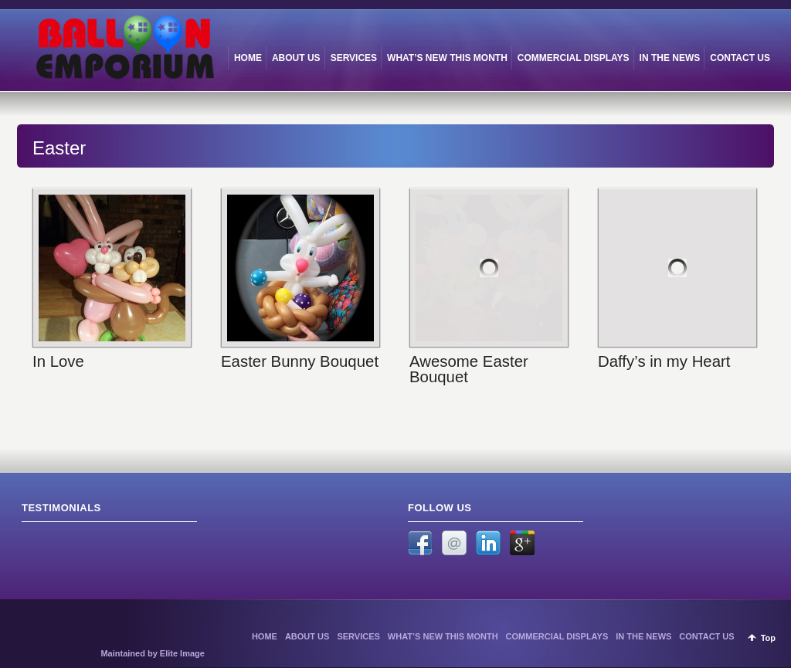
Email (454, 543)
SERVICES (358, 636)
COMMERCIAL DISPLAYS (557, 636)
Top (768, 638)
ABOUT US (307, 636)
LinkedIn (488, 543)
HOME (264, 636)
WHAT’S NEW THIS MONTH (443, 636)
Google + (522, 543)
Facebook (420, 543)
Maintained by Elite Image (152, 653)
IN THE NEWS (643, 636)
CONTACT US (706, 636)
